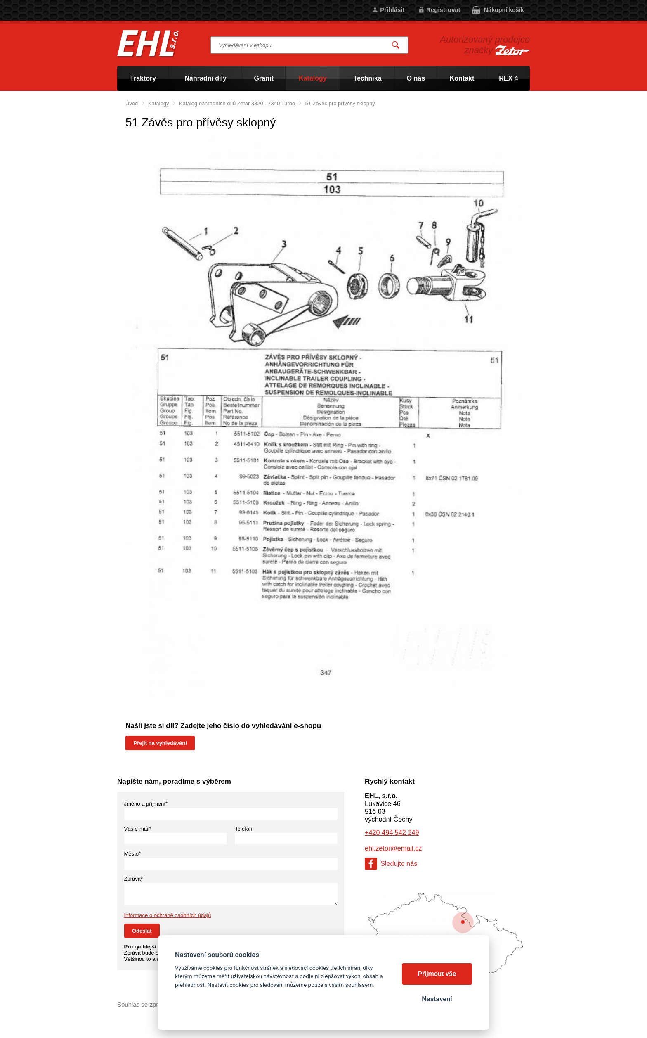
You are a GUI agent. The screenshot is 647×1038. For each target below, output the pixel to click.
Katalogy (158, 103)
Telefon (243, 829)
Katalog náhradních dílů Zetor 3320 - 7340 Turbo (237, 103)
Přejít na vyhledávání (160, 743)
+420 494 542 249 (392, 832)
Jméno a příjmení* (146, 804)
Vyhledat (396, 45)
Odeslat (142, 931)
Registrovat (443, 9)
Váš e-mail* (137, 829)
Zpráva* (133, 879)
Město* (132, 854)
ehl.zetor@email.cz (393, 848)
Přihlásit (392, 9)
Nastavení (437, 999)
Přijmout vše (437, 974)
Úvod (131, 103)
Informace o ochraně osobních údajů (167, 915)
